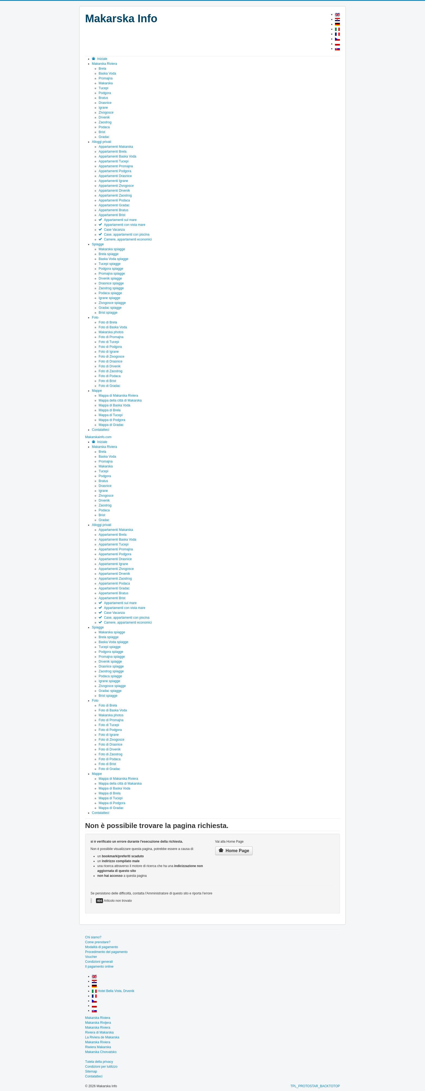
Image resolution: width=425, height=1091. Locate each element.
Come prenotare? (97, 942)
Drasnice (105, 103)
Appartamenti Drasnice (115, 176)
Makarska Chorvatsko (101, 1052)
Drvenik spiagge (110, 278)
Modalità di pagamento (101, 947)
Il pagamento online (99, 966)
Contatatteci (100, 813)
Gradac (104, 137)
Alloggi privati (101, 525)
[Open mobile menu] (98, 437)
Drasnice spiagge (111, 283)
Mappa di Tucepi (111, 415)
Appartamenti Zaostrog (115, 195)
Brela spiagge (108, 254)
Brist (102, 132)
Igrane (103, 108)
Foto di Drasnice (110, 361)
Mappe (97, 774)
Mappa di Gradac (111, 425)
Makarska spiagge (112, 249)
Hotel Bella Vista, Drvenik (113, 991)
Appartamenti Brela (113, 151)
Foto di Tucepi (109, 342)
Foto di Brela (108, 322)
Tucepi (103, 88)
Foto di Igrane (109, 352)
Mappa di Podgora (112, 420)
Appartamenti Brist (112, 215)
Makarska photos (111, 332)
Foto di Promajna (111, 337)
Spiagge (98, 627)
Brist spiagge (108, 313)
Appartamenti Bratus (113, 210)
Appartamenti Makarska (116, 147)
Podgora (105, 93)
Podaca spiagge (110, 293)
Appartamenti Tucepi (113, 161)
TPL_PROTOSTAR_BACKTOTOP (315, 1086)
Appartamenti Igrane (113, 181)
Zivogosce (106, 112)
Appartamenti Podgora (115, 171)
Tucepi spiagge (110, 264)
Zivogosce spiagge (112, 303)
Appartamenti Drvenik (114, 190)
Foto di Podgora (110, 347)
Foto (95, 700)
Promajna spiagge (112, 273)
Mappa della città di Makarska (120, 400)
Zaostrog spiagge (111, 288)
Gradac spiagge (110, 308)
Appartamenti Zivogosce (116, 186)
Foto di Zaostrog (110, 371)
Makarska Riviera (104, 447)
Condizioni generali (99, 962)
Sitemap (91, 1071)
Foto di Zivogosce (111, 356)
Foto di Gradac (109, 386)
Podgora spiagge (111, 269)
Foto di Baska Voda (113, 327)
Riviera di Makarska (99, 1032)
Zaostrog (105, 122)
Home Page (234, 850)
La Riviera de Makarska (102, 1037)
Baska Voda (107, 73)
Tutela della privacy (99, 1062)
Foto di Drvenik (110, 366)
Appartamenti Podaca (114, 200)
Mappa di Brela (110, 410)
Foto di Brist (107, 381)
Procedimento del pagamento (106, 952)
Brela (102, 68)
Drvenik (104, 117)
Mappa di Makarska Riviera (118, 395)
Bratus (103, 98)
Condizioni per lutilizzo (101, 1066)
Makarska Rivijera (98, 1023)
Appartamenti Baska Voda (117, 156)
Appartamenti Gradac (114, 205)
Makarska (106, 83)
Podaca (104, 127)
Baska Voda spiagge (113, 259)
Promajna (105, 78)
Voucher (91, 957)
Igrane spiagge (109, 298)
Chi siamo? (93, 937)
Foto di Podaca (110, 376)
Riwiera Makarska (98, 1047)
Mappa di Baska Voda (114, 405)
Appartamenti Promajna (116, 166)
